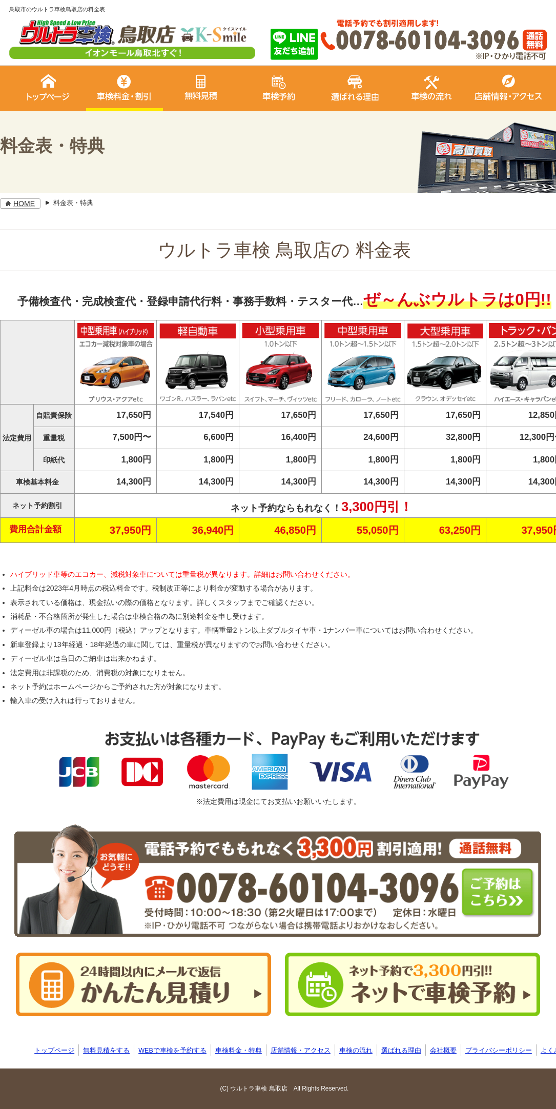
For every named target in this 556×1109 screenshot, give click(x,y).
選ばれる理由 (401, 1050)
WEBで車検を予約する (172, 1050)
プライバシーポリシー (498, 1050)
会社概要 (443, 1050)
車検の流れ (356, 1050)
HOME (24, 203)
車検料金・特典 (238, 1050)
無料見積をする (106, 1050)
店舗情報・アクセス (301, 1050)
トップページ (54, 1050)
